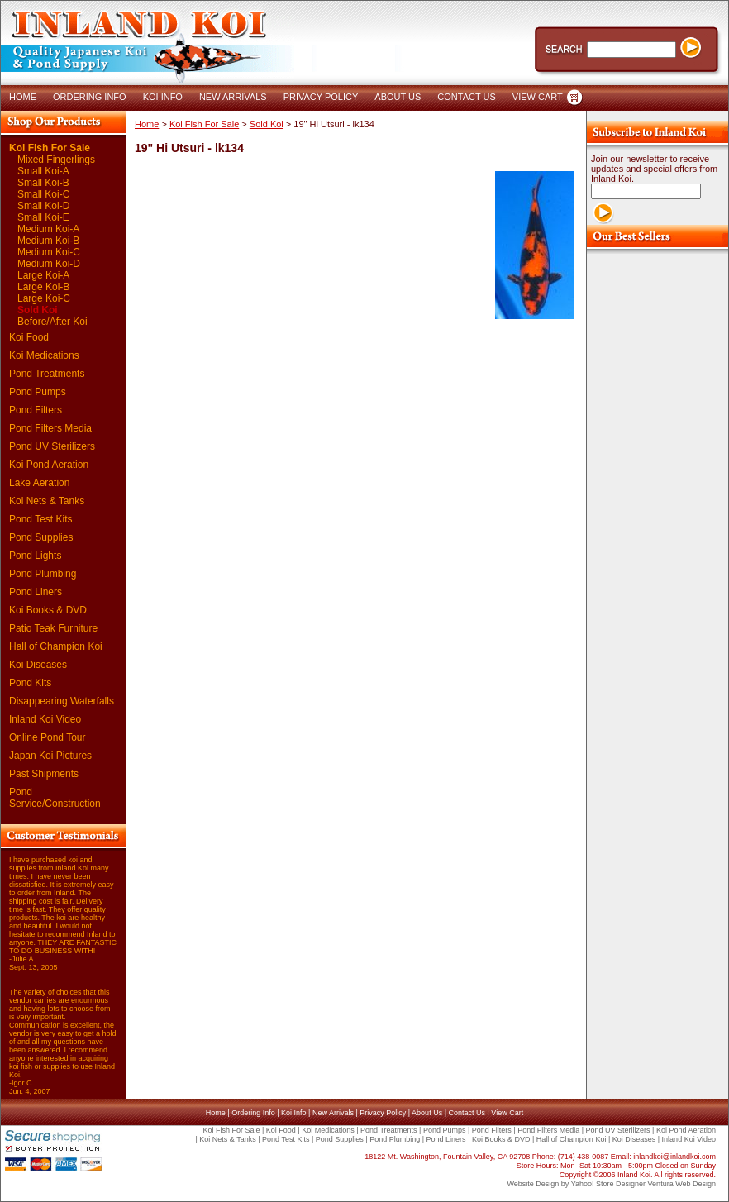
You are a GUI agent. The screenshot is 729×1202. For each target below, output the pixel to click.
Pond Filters (35, 410)
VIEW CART (537, 97)
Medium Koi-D (48, 263)
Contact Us (466, 1113)
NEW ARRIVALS (233, 97)
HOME (22, 97)
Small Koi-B (43, 182)
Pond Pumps (37, 392)
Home (147, 124)
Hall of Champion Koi (55, 646)
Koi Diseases (38, 664)
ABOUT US (397, 97)
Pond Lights (35, 555)
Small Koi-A (43, 171)
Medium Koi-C (48, 252)
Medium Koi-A (48, 229)
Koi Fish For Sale (49, 148)
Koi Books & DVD (48, 610)
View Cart (507, 1113)
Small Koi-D (43, 206)
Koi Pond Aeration (48, 464)
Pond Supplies (41, 537)
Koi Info (294, 1113)
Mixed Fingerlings (56, 159)
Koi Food (29, 337)
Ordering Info (253, 1113)
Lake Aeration (39, 483)
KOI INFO (163, 97)
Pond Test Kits (41, 519)
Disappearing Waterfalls (61, 701)
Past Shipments (44, 774)
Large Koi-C (43, 298)
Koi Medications (44, 355)
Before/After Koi (52, 321)
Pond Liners (35, 592)
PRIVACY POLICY (321, 97)
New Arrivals (333, 1113)
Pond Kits (30, 683)
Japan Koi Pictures (50, 755)
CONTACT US (466, 97)
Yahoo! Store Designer (608, 1184)
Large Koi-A (43, 275)
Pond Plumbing (42, 574)
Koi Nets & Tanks (46, 501)
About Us (427, 1113)
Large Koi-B (43, 287)
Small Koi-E (43, 217)
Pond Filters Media (50, 428)
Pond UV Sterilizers (52, 446)
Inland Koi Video (45, 719)
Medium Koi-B (48, 240)
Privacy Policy (383, 1113)
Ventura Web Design (682, 1184)
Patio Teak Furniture (53, 628)
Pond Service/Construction (55, 797)
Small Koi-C (43, 194)
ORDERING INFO (89, 97)
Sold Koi (37, 310)
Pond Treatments (46, 373)
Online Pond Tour (47, 737)
